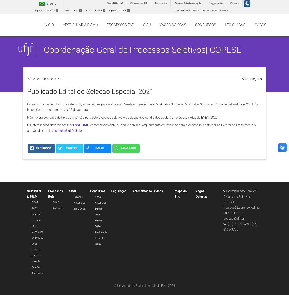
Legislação (119, 191)
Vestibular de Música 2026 (37, 238)
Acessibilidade (220, 10)
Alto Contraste (201, 10)
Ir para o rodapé (119, 10)
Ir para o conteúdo (46, 10)
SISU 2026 (80, 208)
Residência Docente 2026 (101, 238)
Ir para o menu (72, 10)
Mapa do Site (183, 10)
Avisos (158, 191)
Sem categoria (252, 79)
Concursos (97, 191)
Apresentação (142, 191)
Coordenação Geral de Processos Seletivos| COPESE (142, 50)
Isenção (36, 261)
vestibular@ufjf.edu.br (67, 130)
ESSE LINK (80, 125)
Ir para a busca (95, 10)
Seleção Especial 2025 (36, 220)
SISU (72, 191)
